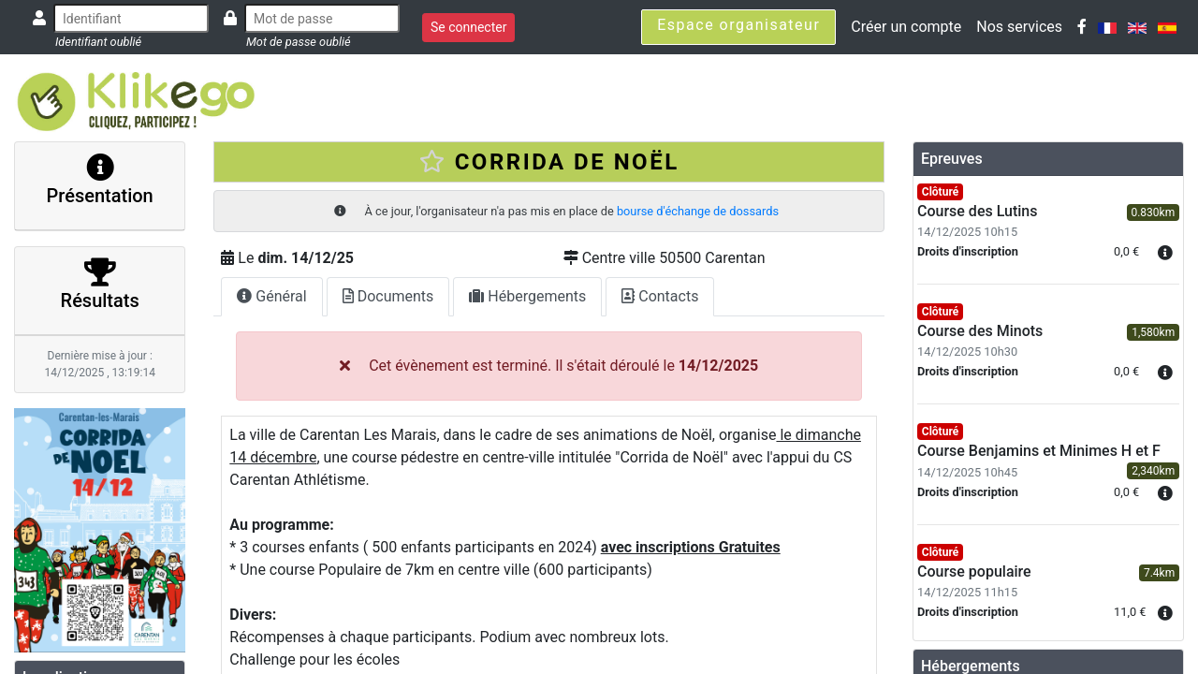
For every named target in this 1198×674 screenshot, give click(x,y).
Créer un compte (906, 27)
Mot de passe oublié (298, 42)
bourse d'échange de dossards (698, 211)
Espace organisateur (738, 25)
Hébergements (527, 296)
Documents (388, 296)
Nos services (1019, 27)
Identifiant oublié (98, 42)
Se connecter (468, 27)
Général (271, 296)
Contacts (659, 296)
